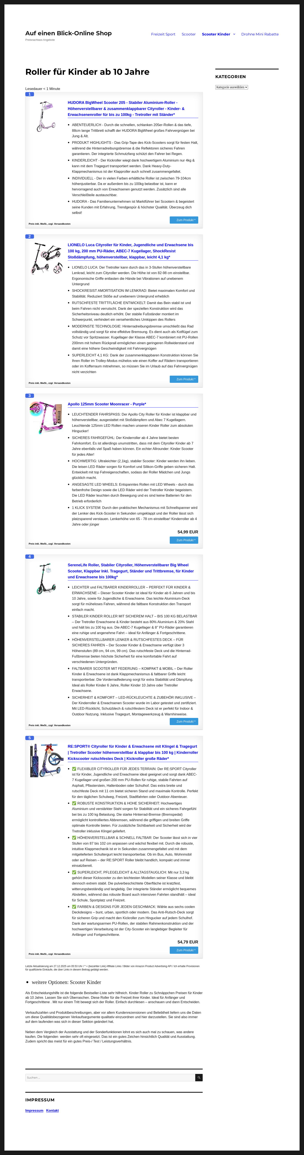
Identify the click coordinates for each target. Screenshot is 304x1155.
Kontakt (52, 1110)
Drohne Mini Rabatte (260, 34)
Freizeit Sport (163, 34)
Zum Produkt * (186, 220)
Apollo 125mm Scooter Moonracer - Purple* (107, 404)
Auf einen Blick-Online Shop (68, 33)
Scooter (189, 34)
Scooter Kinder (216, 34)
